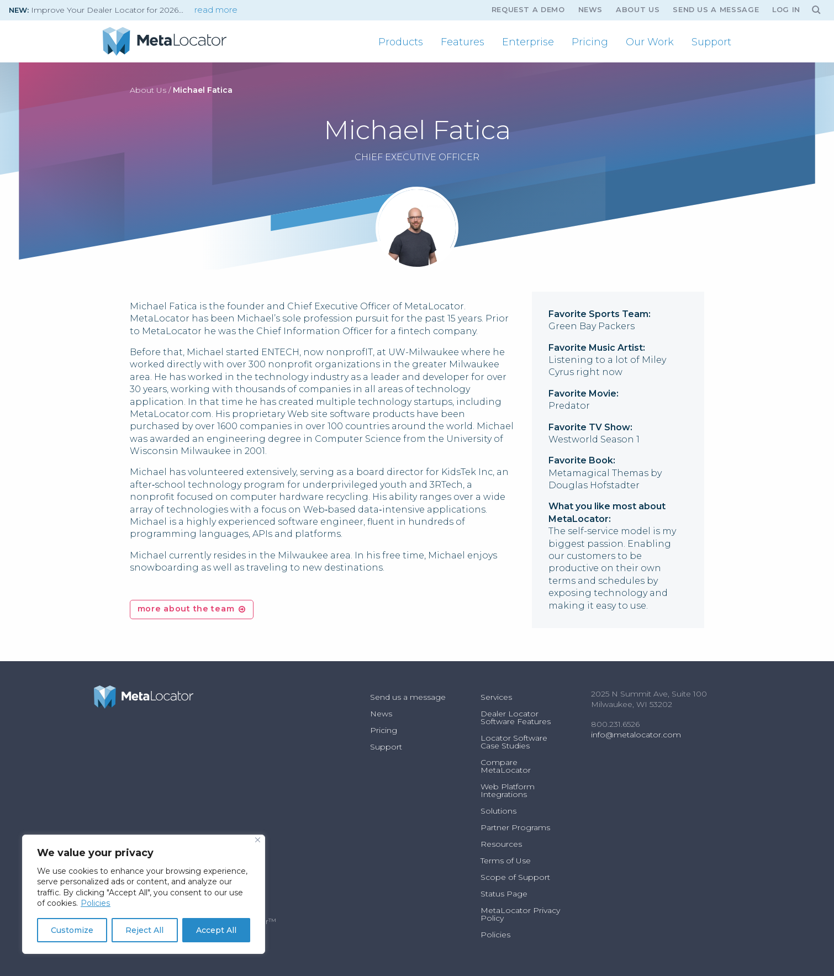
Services (496, 697)
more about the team (186, 609)
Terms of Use (506, 861)
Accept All (216, 930)
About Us (637, 10)
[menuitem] (401, 42)
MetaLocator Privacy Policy (520, 914)
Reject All (144, 930)
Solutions (498, 811)
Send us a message (716, 10)
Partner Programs (515, 827)
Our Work (650, 42)
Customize (72, 930)
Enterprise (528, 42)
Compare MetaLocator (506, 766)
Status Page (504, 894)
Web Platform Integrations (508, 790)
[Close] (257, 839)
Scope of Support (515, 877)
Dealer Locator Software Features (516, 717)
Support (711, 42)
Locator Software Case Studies (514, 742)
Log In (786, 10)
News (590, 10)
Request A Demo (528, 10)
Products (400, 42)
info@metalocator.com (636, 735)
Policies (95, 903)
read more (215, 10)
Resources (501, 844)
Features (462, 42)
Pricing (590, 42)
